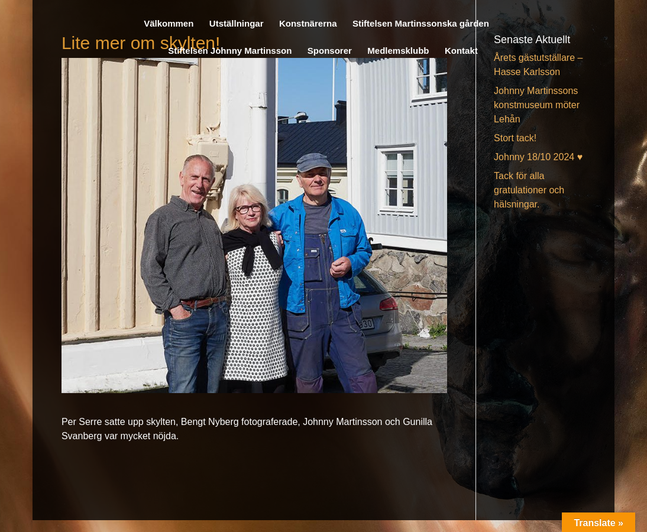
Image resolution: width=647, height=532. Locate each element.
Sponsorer (330, 51)
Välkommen (168, 24)
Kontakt (461, 51)
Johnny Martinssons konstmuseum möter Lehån (537, 105)
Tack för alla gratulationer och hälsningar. (529, 190)
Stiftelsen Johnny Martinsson (230, 51)
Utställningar (236, 24)
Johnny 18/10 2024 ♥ (538, 157)
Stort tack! (515, 138)
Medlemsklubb (398, 51)
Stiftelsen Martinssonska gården (420, 24)
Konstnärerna (308, 24)
